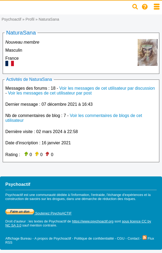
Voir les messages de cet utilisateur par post (50, 93)
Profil (30, 19)
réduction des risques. (119, 199)
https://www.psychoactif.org (92, 221)
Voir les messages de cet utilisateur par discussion (107, 88)
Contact (133, 238)
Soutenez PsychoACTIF (38, 213)
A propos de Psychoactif (52, 238)
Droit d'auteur (15, 221)
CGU (120, 238)
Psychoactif (11, 19)
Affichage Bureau (18, 238)
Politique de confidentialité (94, 238)
